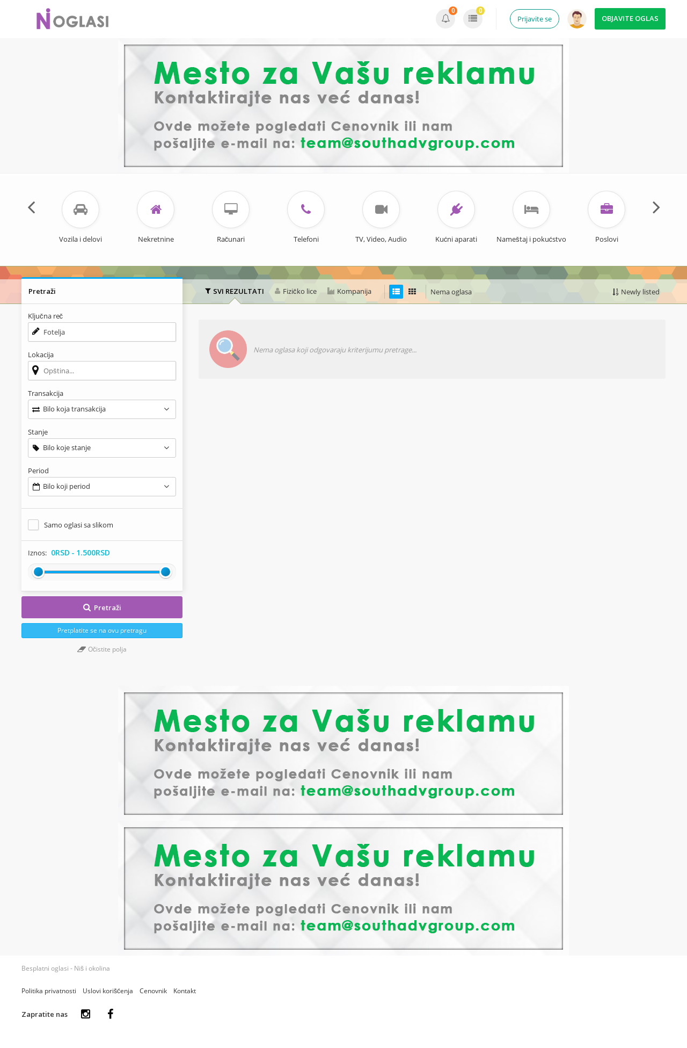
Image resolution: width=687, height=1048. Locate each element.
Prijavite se (534, 19)
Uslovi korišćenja (108, 990)
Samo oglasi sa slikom (78, 525)
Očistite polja (102, 649)
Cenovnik (153, 990)
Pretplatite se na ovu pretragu (102, 630)
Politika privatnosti (48, 990)
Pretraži (102, 607)
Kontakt (184, 990)
